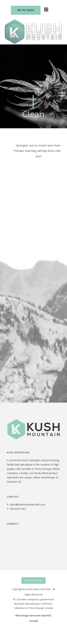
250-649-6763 (18, 508)
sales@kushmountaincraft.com (27, 504)
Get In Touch (25, 10)
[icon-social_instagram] (58, 9)
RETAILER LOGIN (33, 580)
